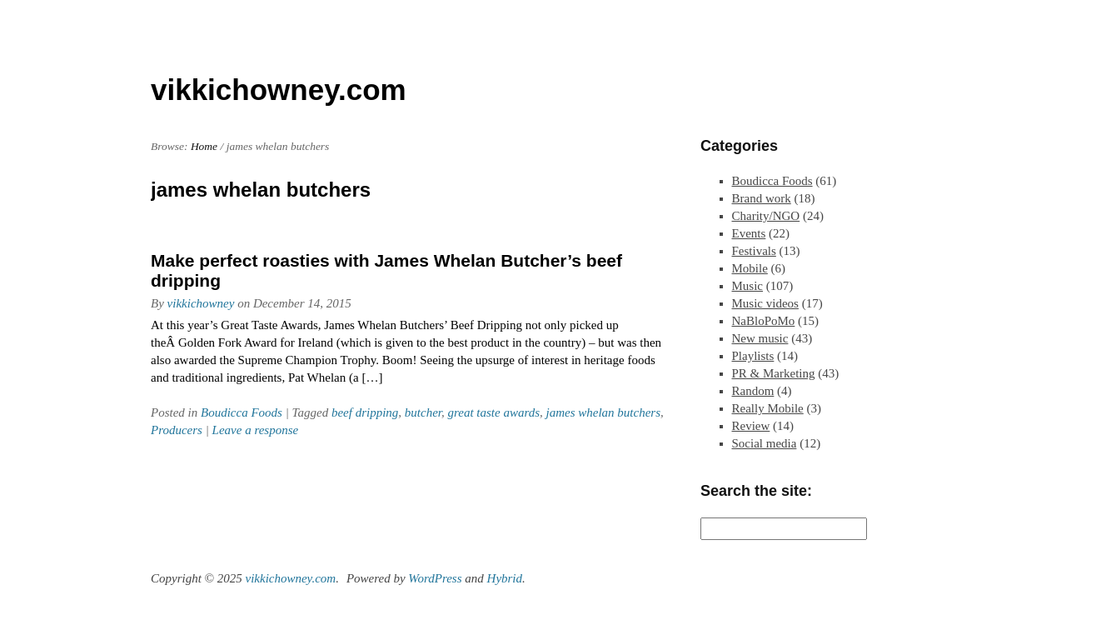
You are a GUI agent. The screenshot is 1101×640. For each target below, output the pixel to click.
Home (204, 146)
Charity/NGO (766, 215)
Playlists (753, 355)
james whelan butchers (603, 412)
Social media (764, 443)
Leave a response (255, 430)
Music (748, 285)
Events (749, 233)
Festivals (754, 251)
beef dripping (364, 412)
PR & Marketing (773, 373)
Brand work (761, 198)
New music (760, 338)
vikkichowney (201, 303)
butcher (423, 412)
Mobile (750, 268)
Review (751, 425)
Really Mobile (768, 408)
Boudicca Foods (241, 412)
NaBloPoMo (763, 321)
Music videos (765, 303)
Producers (176, 430)
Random (753, 391)
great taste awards (493, 412)
